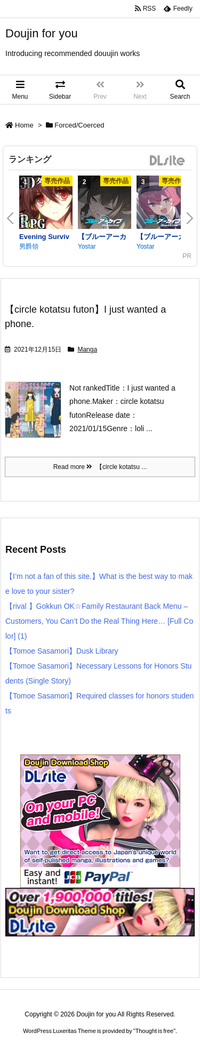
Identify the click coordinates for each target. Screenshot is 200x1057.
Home (24, 125)
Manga (87, 349)
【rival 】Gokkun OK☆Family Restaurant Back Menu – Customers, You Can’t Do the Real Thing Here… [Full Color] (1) (99, 621)
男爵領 (28, 246)
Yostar (87, 246)
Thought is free (154, 1031)
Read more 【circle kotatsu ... (100, 467)
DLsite (167, 161)
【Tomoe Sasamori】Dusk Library (61, 651)
